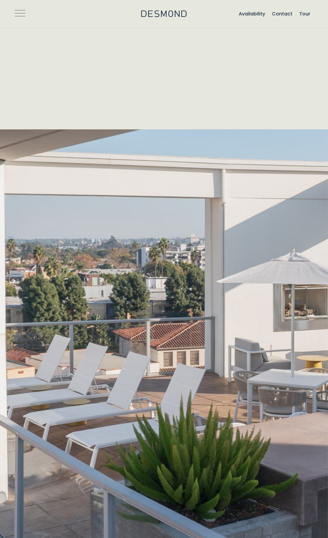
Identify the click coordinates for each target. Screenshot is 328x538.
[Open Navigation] (20, 14)
